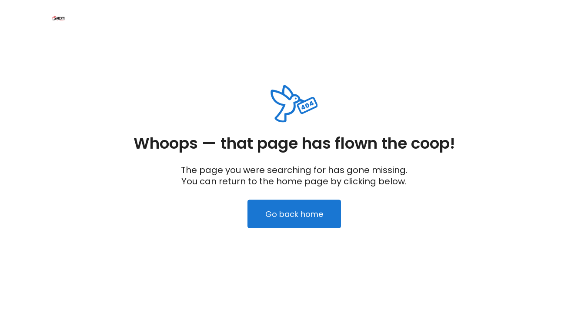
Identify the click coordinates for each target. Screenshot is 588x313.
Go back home (294, 214)
